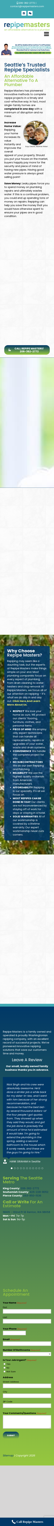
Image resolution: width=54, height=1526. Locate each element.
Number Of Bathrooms (21, 1350)
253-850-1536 (32, 1195)
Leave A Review (27, 1060)
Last (5, 1317)
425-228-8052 (39, 1192)
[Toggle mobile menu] (47, 34)
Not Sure (11, 1371)
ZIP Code (7, 1401)
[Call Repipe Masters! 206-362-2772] (27, 350)
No (8, 1367)
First (5, 1307)
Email (11, 1339)
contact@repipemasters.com (27, 6)
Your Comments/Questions (24, 1413)
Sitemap (8, 1455)
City (5, 1391)
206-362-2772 (30, 1188)
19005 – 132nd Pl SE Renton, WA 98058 (26, 1212)
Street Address (11, 1381)
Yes (8, 1363)
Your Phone (15, 1329)
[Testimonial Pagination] (12, 1168)
